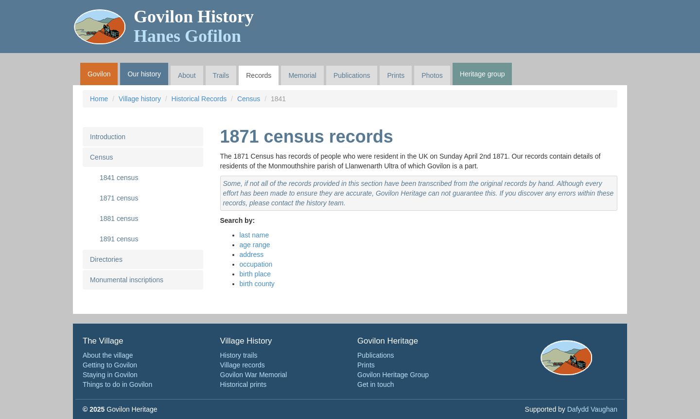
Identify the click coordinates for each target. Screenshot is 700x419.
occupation (256, 264)
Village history (140, 99)
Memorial (302, 75)
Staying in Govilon (110, 375)
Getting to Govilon (110, 365)
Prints (395, 75)
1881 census (119, 218)
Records (258, 75)
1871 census (119, 198)
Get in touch (375, 384)
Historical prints (243, 384)
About (187, 75)
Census (248, 99)
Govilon (99, 74)
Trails (221, 75)
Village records (242, 365)
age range (255, 245)
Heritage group (482, 74)
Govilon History (194, 26)
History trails (239, 355)
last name (254, 235)
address (252, 254)
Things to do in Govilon (117, 384)
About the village (108, 355)
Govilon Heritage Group (393, 375)
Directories (106, 259)
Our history (143, 74)
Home (99, 99)
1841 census (119, 178)
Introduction (107, 137)
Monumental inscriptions (126, 280)
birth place (255, 274)
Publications (351, 75)
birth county (257, 284)
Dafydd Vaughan (592, 409)
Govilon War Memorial (253, 375)
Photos (432, 75)
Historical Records (199, 99)
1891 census (119, 239)
